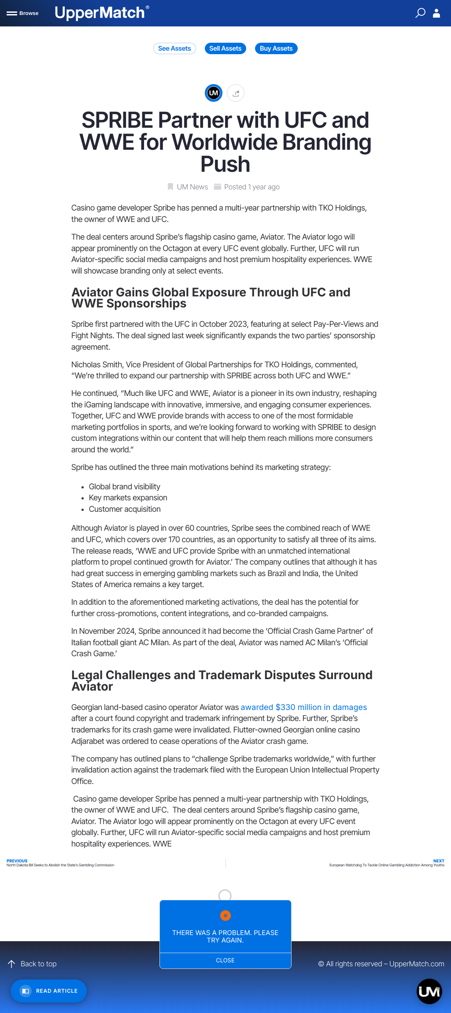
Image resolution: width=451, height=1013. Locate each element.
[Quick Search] (420, 13)
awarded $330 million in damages (303, 707)
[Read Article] (49, 991)
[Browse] (22, 13)
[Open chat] (429, 991)
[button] (235, 93)
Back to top (31, 964)
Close (225, 960)
